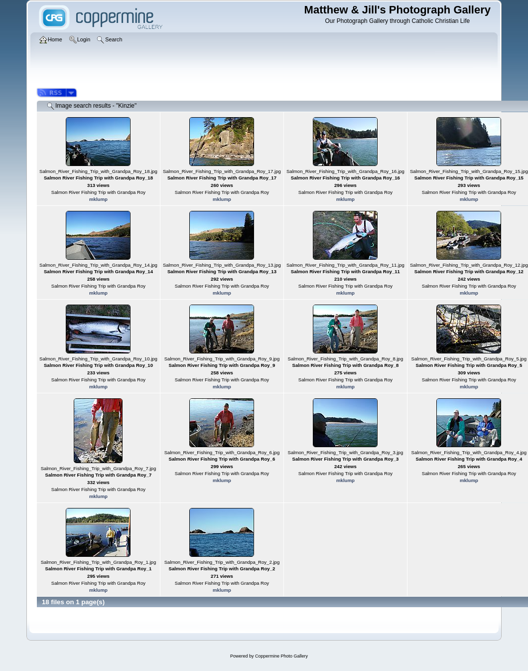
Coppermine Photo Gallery (281, 656)
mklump (98, 199)
